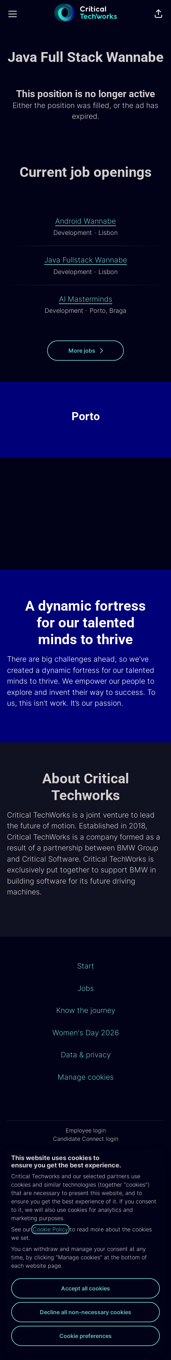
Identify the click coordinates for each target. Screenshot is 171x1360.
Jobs (85, 988)
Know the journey (85, 1010)
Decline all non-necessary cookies (85, 1312)
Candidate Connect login (85, 1138)
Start (85, 966)
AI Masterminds (85, 299)
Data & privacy (86, 1054)
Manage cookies (86, 1077)
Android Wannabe (85, 221)
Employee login (86, 1130)
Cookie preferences (85, 1335)
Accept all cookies (85, 1288)
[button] (158, 14)
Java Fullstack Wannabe (85, 260)
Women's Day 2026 (85, 1032)
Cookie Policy (50, 1229)
